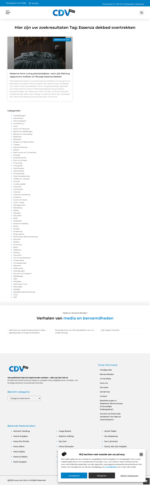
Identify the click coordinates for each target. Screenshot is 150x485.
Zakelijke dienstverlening (24, 292)
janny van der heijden (115, 446)
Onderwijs (17, 231)
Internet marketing (21, 194)
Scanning (17, 244)
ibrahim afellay (66, 436)
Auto (15, 126)
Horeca (16, 181)
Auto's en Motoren (21, 129)
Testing (16, 252)
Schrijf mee (105, 392)
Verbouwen (18, 268)
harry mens (18, 446)
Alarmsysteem (19, 121)
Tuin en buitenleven (22, 258)
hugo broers (65, 431)
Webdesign (18, 276)
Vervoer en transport (22, 273)
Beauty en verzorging (22, 134)
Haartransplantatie (21, 176)
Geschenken (18, 168)
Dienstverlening (20, 147)
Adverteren (18, 118)
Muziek (16, 229)
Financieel (17, 163)
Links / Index (18, 202)
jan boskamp (111, 436)
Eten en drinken (20, 160)
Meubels (17, 213)
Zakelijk (16, 289)
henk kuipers (20, 462)
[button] (141, 456)
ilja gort (63, 441)
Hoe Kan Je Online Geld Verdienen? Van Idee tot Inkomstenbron (110, 417)
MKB (15, 218)
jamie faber (110, 431)
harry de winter (21, 441)
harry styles (19, 451)
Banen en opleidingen (23, 131)
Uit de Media (105, 379)
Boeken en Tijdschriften (23, 142)
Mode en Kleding (20, 223)
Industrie (17, 187)
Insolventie (18, 189)
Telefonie (17, 250)
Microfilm (17, 215)
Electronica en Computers (24, 152)
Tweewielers (18, 260)
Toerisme (17, 255)
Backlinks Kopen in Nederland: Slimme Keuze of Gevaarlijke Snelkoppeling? (111, 404)
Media (16, 210)
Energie (16, 155)
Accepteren (74, 478)
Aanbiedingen (19, 115)
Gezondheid (18, 171)
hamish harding (21, 431)
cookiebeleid (111, 469)
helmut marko (20, 456)
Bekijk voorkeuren (129, 478)
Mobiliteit (17, 221)
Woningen (17, 287)
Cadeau (16, 144)
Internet (17, 192)
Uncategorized (19, 263)
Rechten (17, 239)
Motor (16, 226)
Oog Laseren (18, 234)
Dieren (16, 150)
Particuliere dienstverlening (25, 237)
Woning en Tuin (20, 284)
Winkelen (17, 281)
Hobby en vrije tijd (21, 179)
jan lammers (111, 441)
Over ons (104, 383)
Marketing (17, 208)
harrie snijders (20, 436)
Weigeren (101, 478)
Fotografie (18, 165)
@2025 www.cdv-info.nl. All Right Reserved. (26, 480)
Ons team (104, 387)
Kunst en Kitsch (20, 200)
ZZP (15, 297)
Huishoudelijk (19, 184)
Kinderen (17, 197)
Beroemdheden (107, 374)
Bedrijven (17, 137)
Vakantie (17, 266)
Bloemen (17, 139)
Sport (15, 247)
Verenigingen (19, 271)
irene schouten (66, 446)
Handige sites (106, 370)
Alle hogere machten (110, 330)
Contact (103, 396)
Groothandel (18, 173)
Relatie (16, 242)
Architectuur (19, 123)
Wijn (15, 279)
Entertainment (19, 158)
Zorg (15, 294)
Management (19, 205)
